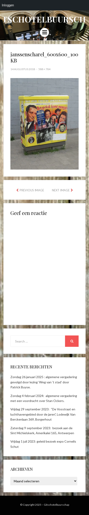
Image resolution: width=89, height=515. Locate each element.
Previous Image (32, 190)
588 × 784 (44, 69)
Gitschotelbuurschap (56, 504)
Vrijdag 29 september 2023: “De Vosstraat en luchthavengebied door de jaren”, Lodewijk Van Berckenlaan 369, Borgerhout (42, 414)
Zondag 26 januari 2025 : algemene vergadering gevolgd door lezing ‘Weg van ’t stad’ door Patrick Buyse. (43, 382)
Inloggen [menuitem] (8, 5)
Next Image (61, 190)
